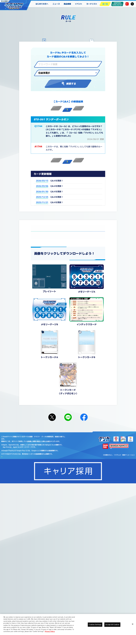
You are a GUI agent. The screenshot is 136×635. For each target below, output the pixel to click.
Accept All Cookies (112, 624)
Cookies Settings (30, 613)
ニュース (56, 4)
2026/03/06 (42, 186)
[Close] (132, 624)
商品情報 (67, 4)
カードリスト (91, 4)
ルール (105, 4)
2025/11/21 (42, 202)
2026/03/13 (42, 180)
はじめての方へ (42, 4)
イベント (78, 4)
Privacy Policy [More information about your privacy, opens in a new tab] (50, 631)
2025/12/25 (42, 197)
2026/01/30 (42, 191)
